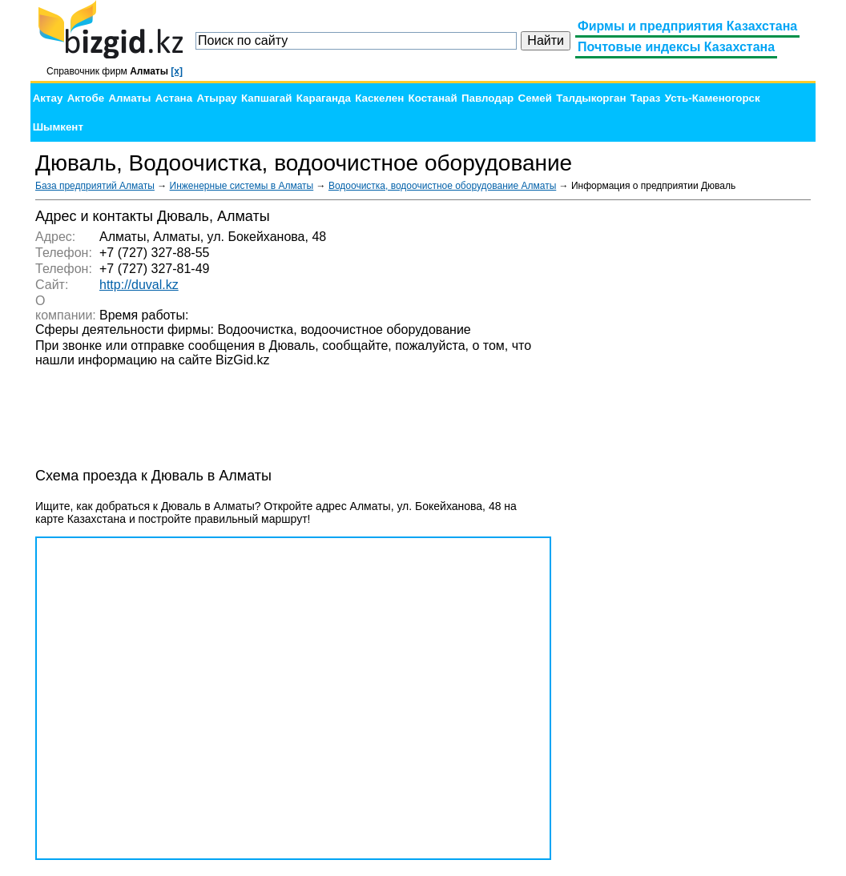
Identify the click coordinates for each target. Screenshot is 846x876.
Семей (535, 98)
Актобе (85, 98)
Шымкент (58, 127)
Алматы (129, 98)
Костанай (433, 98)
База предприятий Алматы (95, 185)
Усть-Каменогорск (712, 98)
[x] (177, 71)
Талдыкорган (591, 98)
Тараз (645, 98)
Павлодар (487, 98)
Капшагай (266, 98)
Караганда (323, 98)
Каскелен (379, 98)
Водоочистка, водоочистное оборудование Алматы (442, 185)
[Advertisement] (690, 448)
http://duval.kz (139, 284)
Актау (48, 98)
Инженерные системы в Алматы (242, 185)
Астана (173, 98)
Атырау (216, 98)
